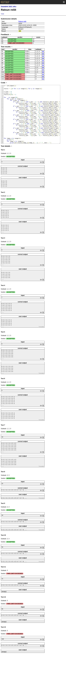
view (41, 173)
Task (2, 14)
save (43, 173)
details (43, 51)
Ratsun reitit (22, 21)
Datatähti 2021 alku (8, 6)
